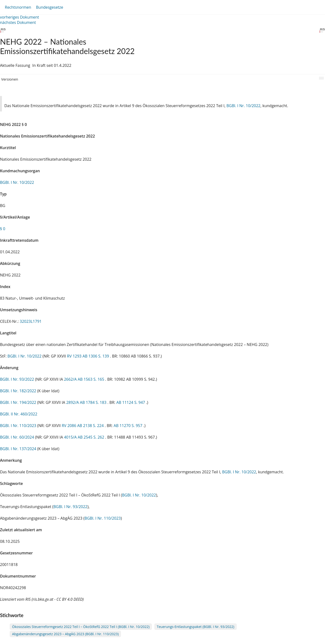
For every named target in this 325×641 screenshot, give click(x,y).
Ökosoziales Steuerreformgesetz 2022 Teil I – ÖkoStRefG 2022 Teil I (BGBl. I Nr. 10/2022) (80, 626)
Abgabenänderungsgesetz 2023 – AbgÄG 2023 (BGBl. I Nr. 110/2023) (65, 634)
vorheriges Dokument (19, 17)
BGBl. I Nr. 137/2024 (18, 448)
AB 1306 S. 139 (96, 356)
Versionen (9, 79)
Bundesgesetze (49, 7)
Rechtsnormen (18, 7)
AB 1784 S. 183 (93, 402)
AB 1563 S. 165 (91, 379)
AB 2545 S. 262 (91, 437)
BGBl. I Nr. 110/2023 (18, 425)
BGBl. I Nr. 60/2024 (17, 437)
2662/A (71, 379)
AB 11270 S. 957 (128, 425)
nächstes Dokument (18, 22)
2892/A (73, 402)
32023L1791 (31, 321)
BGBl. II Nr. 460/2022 (18, 414)
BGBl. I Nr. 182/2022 (18, 390)
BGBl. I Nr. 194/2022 (18, 402)
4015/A (71, 437)
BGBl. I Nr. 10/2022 (243, 105)
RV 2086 (69, 425)
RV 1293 (74, 356)
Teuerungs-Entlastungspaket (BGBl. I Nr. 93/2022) (195, 626)
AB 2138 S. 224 (91, 425)
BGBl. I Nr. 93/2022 (17, 379)
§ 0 (2, 228)
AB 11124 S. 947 (131, 402)
